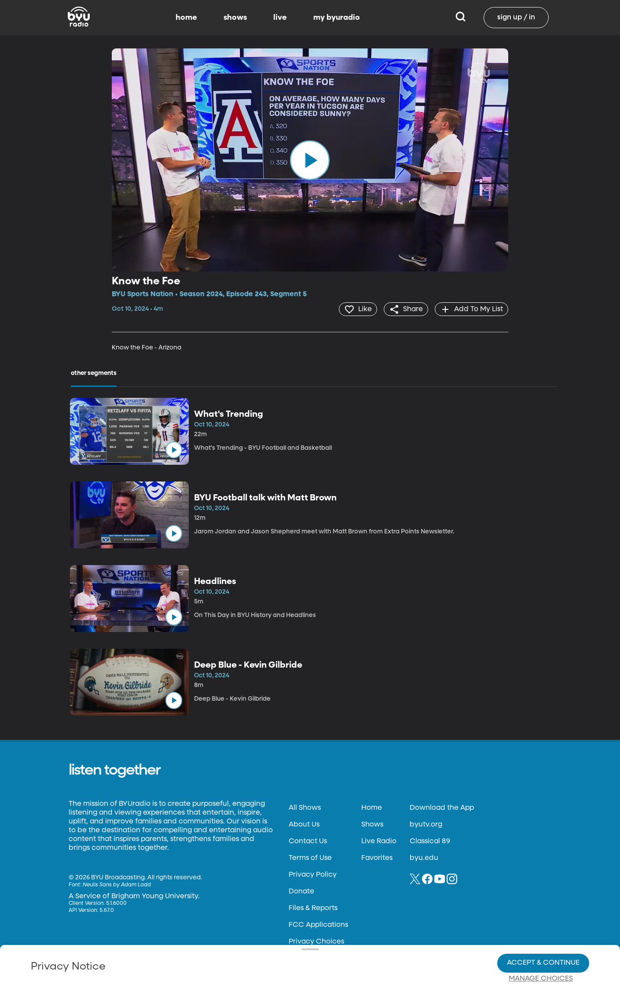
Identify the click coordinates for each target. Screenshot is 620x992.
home (186, 18)
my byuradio (336, 18)
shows (235, 18)
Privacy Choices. (328, 932)
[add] (471, 309)
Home (371, 807)
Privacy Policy (313, 874)
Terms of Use (310, 857)
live (280, 18)
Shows (372, 824)
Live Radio (378, 841)
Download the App (442, 807)
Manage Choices (541, 948)
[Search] (460, 17)
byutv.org (426, 824)
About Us (304, 824)
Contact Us (308, 841)
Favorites (377, 857)
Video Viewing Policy (279, 948)
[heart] (355, 309)
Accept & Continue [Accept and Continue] (543, 932)
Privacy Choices (214, 955)
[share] (404, 309)
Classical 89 (430, 841)
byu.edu (424, 857)
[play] (310, 160)
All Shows (305, 807)
